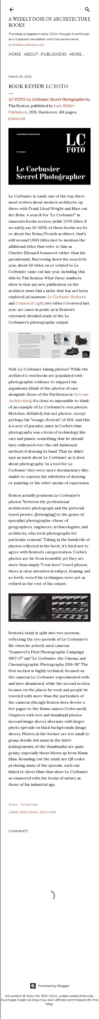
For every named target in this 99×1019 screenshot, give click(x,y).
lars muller (48, 812)
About (31, 54)
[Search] (87, 8)
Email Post (29, 804)
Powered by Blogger (49, 986)
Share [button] (12, 804)
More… (76, 54)
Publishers (54, 54)
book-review (29, 812)
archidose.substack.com (26, 45)
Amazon (16, 118)
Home (14, 54)
